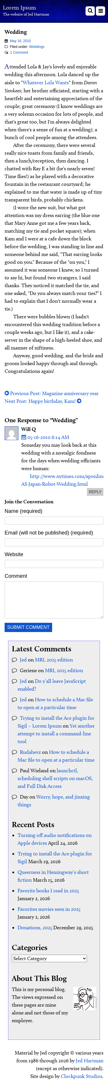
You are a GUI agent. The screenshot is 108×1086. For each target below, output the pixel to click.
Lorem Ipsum (19, 7)
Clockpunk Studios (81, 1076)
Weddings (36, 47)
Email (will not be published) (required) (49, 533)
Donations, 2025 (35, 927)
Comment (16, 576)
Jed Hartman (89, 1060)
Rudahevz (30, 752)
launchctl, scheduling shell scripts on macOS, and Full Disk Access (55, 778)
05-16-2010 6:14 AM (45, 437)
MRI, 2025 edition (54, 660)
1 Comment (19, 53)
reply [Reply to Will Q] (95, 491)
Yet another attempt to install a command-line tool (56, 734)
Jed (23, 660)
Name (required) (23, 511)
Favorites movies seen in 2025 (49, 909)
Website (14, 554)
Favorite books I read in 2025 (48, 890)
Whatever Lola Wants (46, 82)
